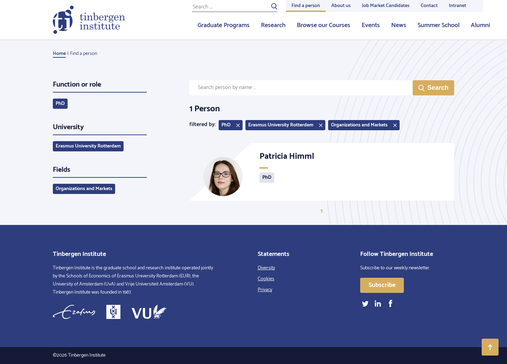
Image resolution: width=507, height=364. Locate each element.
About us (341, 6)
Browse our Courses (323, 25)
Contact (429, 6)
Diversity (266, 268)
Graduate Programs (224, 25)
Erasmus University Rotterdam (88, 146)
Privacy (265, 290)
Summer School (438, 25)
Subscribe (382, 285)
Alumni (480, 25)
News (398, 25)
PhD (60, 104)
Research (273, 25)
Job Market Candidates (385, 6)
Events (371, 25)
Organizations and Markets (84, 189)
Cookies (266, 279)
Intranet (457, 6)
